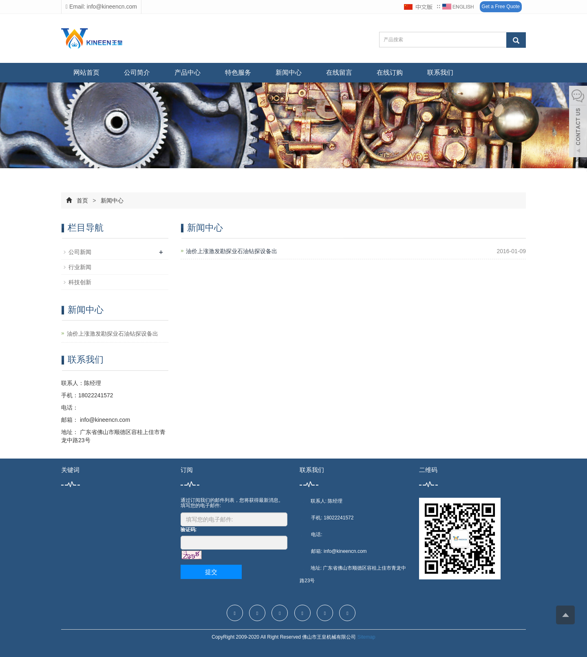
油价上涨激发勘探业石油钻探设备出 (231, 251)
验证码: (189, 529)
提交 (211, 571)
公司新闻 (79, 252)
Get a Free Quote (501, 6)
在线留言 (339, 72)
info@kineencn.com (104, 419)
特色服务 (238, 72)
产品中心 (187, 72)
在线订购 (390, 72)
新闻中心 (289, 72)
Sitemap (366, 637)
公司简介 (137, 72)
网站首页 (86, 72)
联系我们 (440, 72)
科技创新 (79, 282)
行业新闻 (79, 267)
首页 (82, 200)
